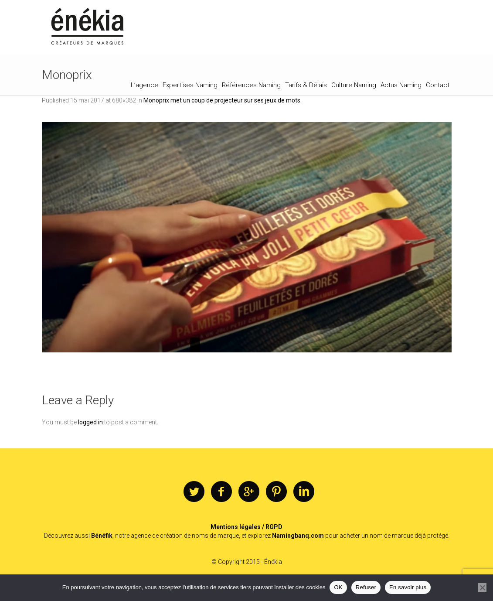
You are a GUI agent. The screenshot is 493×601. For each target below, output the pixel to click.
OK (338, 587)
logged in (90, 422)
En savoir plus (407, 587)
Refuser (366, 587)
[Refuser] (482, 587)
